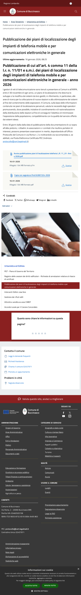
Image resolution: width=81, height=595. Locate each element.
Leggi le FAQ (50, 513)
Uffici (7, 436)
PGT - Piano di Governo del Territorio (19, 271)
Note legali (9, 552)
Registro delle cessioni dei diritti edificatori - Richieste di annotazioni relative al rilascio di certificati (39, 278)
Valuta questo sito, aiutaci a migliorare (40, 399)
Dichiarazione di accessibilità (17, 556)
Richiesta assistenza (53, 517)
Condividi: (9, 195)
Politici (8, 445)
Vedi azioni (7, 206)
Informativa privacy (13, 548)
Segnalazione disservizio (55, 509)
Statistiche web (11, 560)
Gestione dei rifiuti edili (13, 297)
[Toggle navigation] (4, 11)
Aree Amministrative (13, 432)
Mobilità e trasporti (53, 456)
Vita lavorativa (51, 436)
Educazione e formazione (15, 468)
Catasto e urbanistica (53, 448)
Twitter (18, 200)
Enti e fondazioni (12, 440)
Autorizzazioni (11, 489)
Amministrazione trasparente (17, 543)
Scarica (66, 165)
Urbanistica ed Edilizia (36, 21)
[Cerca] (76, 11)
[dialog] (40, 580)
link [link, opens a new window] (63, 581)
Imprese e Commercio (53, 440)
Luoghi (48, 488)
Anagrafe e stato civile (54, 427)
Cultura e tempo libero (54, 432)
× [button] (78, 569)
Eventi (47, 492)
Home (5, 21)
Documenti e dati (12, 453)
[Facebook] (63, 412)
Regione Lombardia (11, 3)
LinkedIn (52, 200)
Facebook (8, 200)
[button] (40, 591)
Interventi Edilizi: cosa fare (15, 292)
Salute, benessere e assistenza (17, 485)
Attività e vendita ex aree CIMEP (17, 302)
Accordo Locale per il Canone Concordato (20, 307)
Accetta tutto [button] (31, 586)
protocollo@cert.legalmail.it (15, 141)
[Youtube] (63, 416)
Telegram (41, 200)
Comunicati (49, 472)
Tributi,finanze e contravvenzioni (18, 476)
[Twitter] (69, 412)
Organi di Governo (12, 427)
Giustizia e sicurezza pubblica (17, 472)
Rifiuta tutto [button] (50, 586)
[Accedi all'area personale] (71, 3)
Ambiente (9, 481)
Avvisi (47, 476)
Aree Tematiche (17, 21)
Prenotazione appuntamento (56, 505)
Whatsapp (29, 200)
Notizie (48, 468)
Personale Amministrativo (16, 449)
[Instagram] (69, 416)
